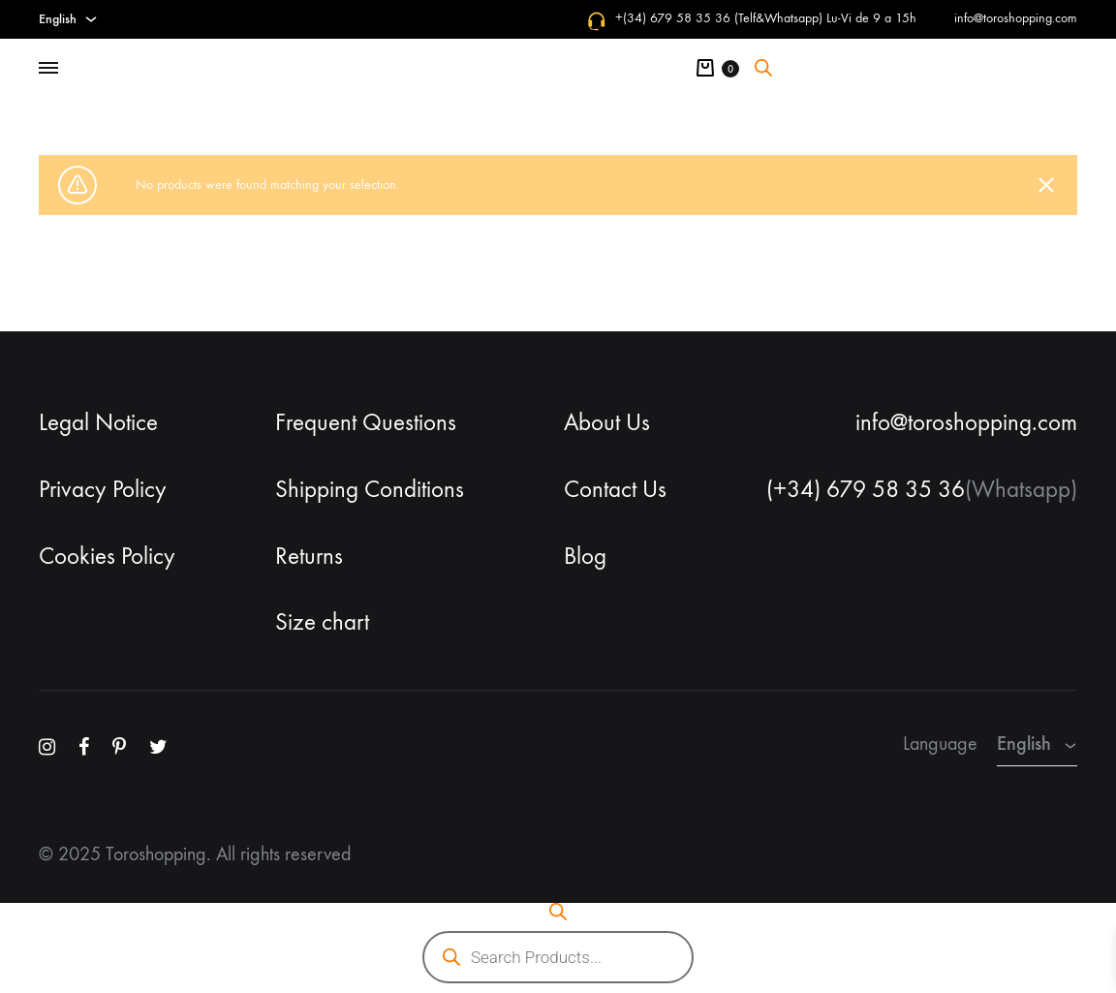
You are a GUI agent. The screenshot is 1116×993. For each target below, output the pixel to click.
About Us (607, 422)
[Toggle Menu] (48, 68)
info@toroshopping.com (1015, 18)
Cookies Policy (107, 556)
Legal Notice (98, 422)
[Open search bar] (763, 68)
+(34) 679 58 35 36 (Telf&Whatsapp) (718, 18)
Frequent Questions (365, 422)
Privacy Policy (103, 489)
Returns (309, 556)
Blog (585, 556)
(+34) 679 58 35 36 (865, 489)
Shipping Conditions (369, 489)
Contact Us (615, 489)
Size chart (322, 621)
